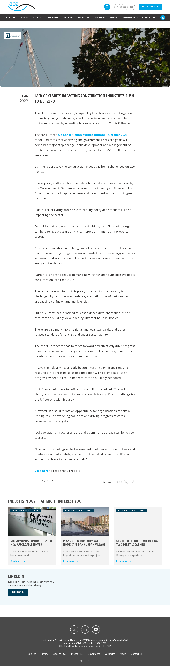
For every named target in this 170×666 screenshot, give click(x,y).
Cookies (32, 653)
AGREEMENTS (130, 17)
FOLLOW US (18, 592)
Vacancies (110, 653)
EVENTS (113, 17)
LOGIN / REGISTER (150, 6)
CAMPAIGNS (52, 17)
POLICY (36, 17)
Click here (42, 471)
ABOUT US (10, 17)
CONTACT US (148, 17)
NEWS (24, 17)
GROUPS (68, 17)
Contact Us (136, 653)
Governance (94, 653)
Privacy (44, 653)
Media (123, 653)
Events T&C (77, 653)
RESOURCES (83, 17)
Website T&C (59, 653)
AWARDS (99, 17)
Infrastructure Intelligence (62, 481)
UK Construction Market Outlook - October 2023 (92, 135)
